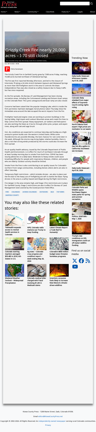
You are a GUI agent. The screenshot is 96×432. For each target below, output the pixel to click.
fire (7, 192)
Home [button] (3, 12)
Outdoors (44, 192)
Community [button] (32, 12)
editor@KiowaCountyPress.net (50, 416)
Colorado (16, 192)
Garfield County (12, 195)
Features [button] (65, 12)
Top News (60, 192)
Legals (80, 12)
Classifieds (50, 12)
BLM (52, 192)
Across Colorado (30, 192)
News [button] (17, 12)
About (92, 12)
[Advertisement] (81, 305)
